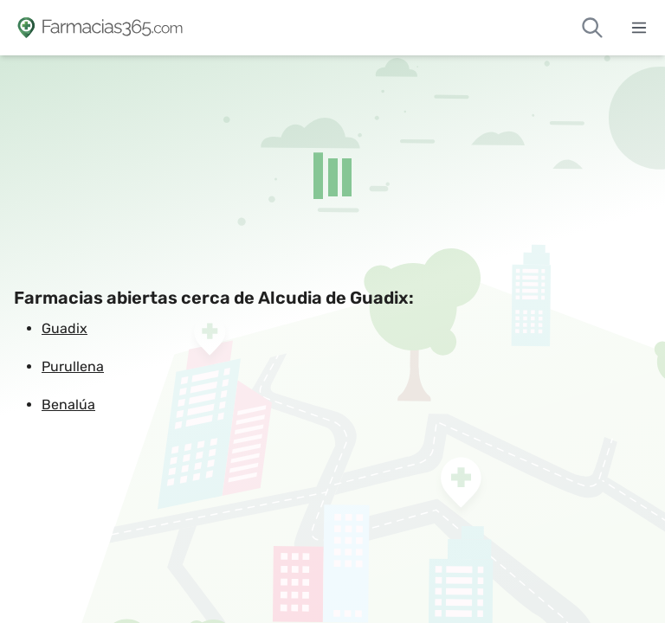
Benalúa (68, 404)
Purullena (73, 366)
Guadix (64, 328)
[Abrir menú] (639, 28)
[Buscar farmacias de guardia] (592, 27)
